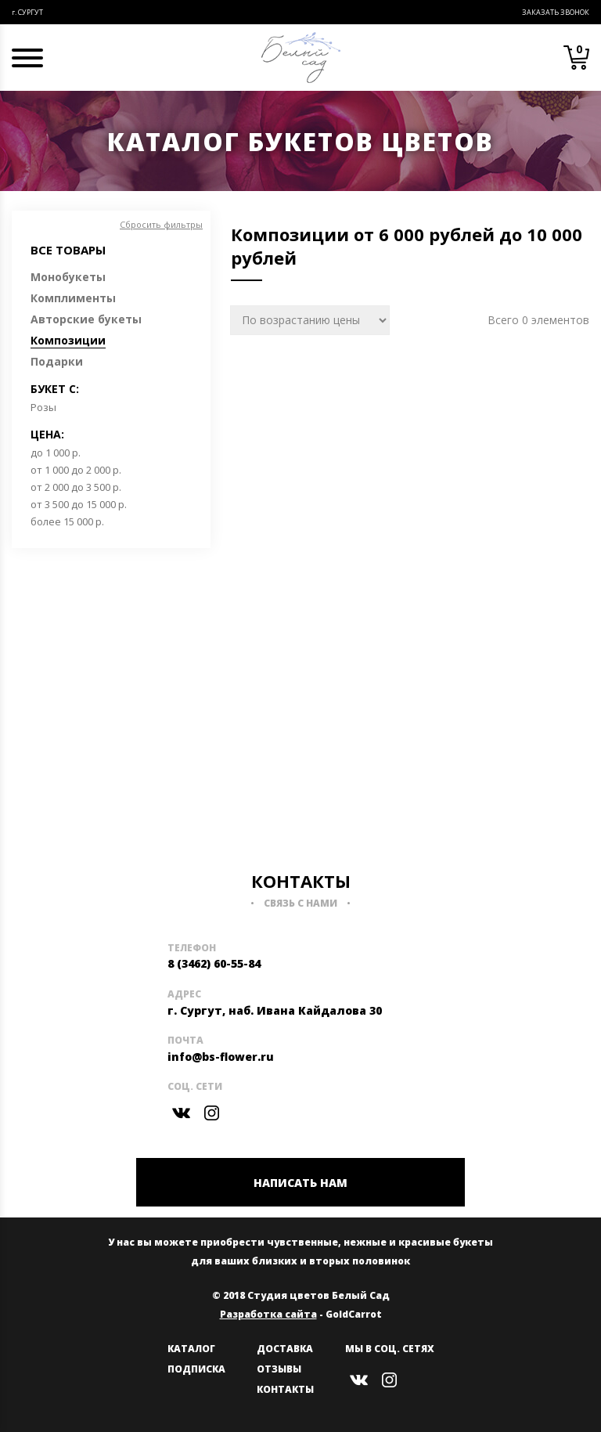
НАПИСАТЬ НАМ (300, 1182)
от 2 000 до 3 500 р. (76, 487)
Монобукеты (68, 276)
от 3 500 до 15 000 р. (79, 504)
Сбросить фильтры (161, 224)
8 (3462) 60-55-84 (214, 963)
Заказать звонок (555, 12)
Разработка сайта (268, 1314)
